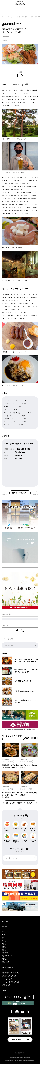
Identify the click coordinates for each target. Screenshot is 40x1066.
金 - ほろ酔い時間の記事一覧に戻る (20, 805)
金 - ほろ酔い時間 (22, 17)
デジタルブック (7, 958)
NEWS (4, 937)
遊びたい (5, 949)
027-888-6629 (23, 449)
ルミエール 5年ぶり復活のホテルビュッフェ (26, 703)
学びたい (5, 961)
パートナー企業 (7, 981)
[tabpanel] (20, 54)
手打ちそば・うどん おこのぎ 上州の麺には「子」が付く (26, 673)
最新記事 (5, 928)
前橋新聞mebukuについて (10, 975)
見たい (4, 940)
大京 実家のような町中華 (22, 683)
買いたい (5, 943)
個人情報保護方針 (20, 1055)
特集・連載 (5, 964)
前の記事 (4, 495)
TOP (3, 16)
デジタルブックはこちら (20, 1041)
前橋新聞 (5, 955)
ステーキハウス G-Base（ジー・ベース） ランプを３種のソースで (26, 662)
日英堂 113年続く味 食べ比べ (24, 693)
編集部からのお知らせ (9, 978)
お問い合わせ (6, 987)
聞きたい (5, 946)
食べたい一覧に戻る (20, 493)
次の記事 (35, 495)
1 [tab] (19, 67)
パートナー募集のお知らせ (10, 984)
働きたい (5, 952)
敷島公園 (5, 40)
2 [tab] (20, 67)
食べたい (10, 17)
